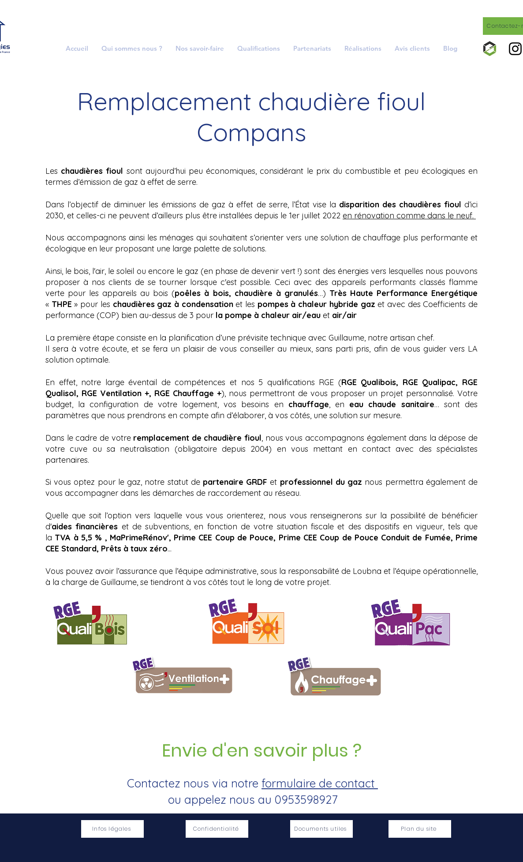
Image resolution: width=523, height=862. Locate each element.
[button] (200, 48)
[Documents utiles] (321, 829)
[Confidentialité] (217, 829)
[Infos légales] (112, 829)
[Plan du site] (420, 829)
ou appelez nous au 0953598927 (252, 799)
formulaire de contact (320, 783)
